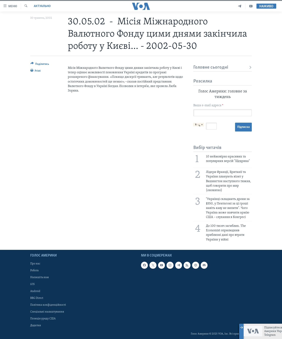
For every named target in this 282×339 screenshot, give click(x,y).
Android (35, 291)
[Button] (39, 64)
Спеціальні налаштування (47, 311)
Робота (34, 270)
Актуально (42, 6)
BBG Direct (36, 297)
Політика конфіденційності (48, 304)
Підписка (243, 127)
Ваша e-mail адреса (208, 105)
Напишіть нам (39, 277)
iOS (32, 284)
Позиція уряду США (43, 318)
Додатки (35, 325)
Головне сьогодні (222, 67)
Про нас (35, 263)
